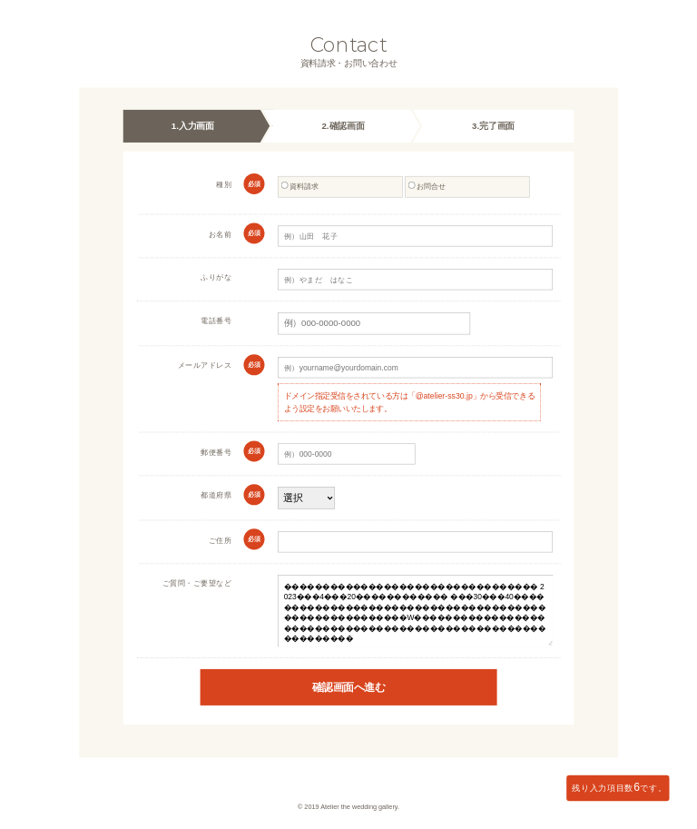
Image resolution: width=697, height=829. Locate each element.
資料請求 (300, 186)
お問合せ (427, 186)
